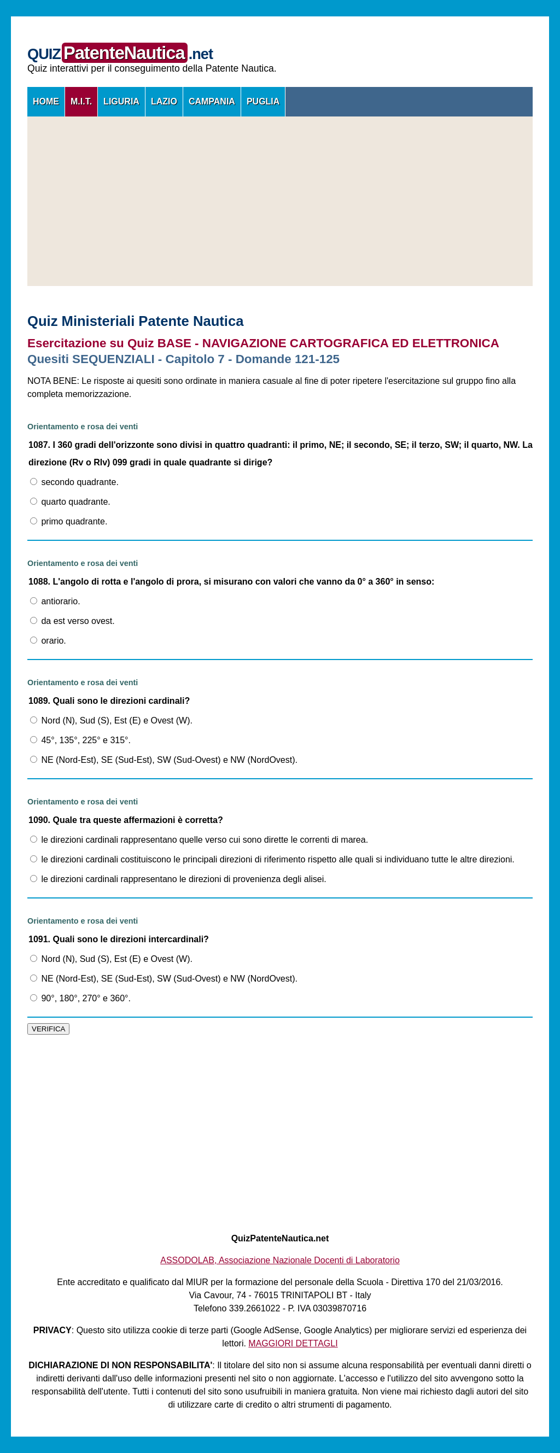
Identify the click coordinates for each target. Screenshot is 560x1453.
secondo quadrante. (74, 482)
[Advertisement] (280, 201)
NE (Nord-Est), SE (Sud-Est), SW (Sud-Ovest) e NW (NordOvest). (164, 760)
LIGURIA (121, 101)
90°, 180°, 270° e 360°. (80, 998)
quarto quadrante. (70, 501)
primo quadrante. (68, 521)
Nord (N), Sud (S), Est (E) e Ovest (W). (111, 720)
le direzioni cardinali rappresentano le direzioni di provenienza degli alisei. (178, 879)
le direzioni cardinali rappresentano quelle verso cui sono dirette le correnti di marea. (199, 839)
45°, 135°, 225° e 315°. (80, 740)
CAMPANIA (212, 101)
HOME (46, 101)
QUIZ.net (120, 53)
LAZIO (164, 101)
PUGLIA (263, 101)
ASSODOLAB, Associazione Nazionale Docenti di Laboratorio (280, 1260)
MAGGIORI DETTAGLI (292, 1343)
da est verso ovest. (72, 621)
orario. (48, 640)
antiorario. (55, 601)
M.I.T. (81, 101)
